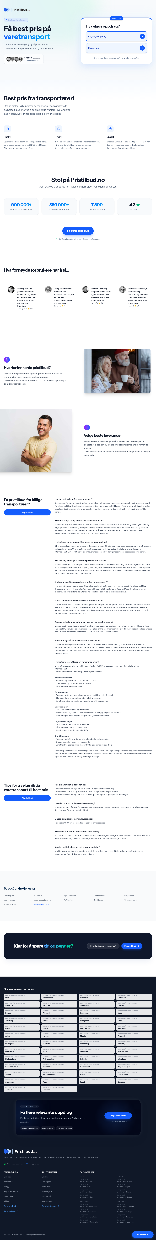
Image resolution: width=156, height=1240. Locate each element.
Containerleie (99, 896)
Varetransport (48, 1201)
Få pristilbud (27, 512)
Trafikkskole (98, 900)
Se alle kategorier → (41, 904)
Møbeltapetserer (130, 900)
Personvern (9, 1196)
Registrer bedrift (118, 1115)
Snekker (45, 1177)
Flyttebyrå (46, 1196)
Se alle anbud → (11, 1206)
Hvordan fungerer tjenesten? (103, 946)
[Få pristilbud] (143, 1234)
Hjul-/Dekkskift (70, 896)
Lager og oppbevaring (42, 900)
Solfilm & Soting (10, 904)
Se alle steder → (11, 1211)
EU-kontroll (38, 896)
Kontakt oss (9, 1181)
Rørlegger (46, 1181)
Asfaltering (68, 900)
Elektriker (46, 1186)
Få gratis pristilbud (78, 230)
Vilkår (6, 1201)
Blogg (6, 1186)
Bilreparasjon (129, 896)
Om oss (7, 1177)
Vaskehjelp (47, 1191)
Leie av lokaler (9, 900)
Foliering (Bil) (9, 896)
